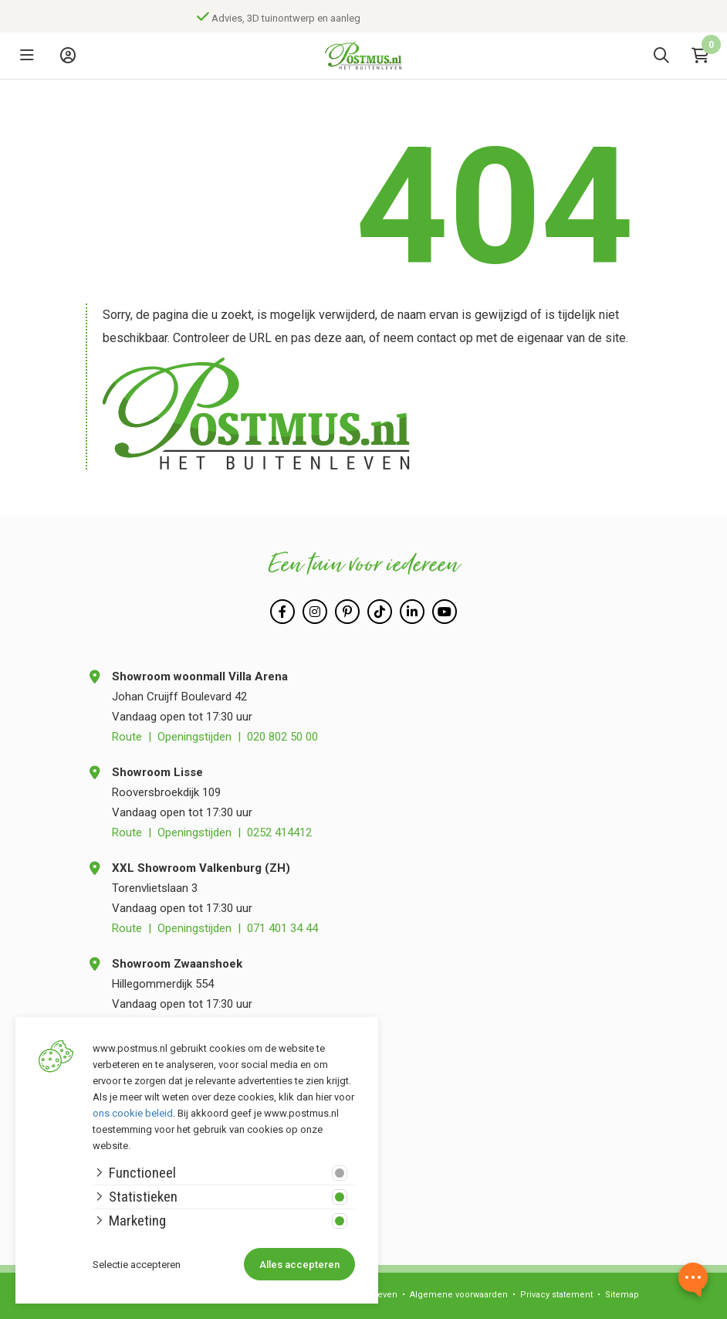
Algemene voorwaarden (459, 1295)
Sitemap (622, 1295)
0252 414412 (279, 832)
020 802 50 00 (282, 737)
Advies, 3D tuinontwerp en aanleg (294, 18)
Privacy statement (556, 1295)
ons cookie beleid (133, 1113)
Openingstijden (194, 737)
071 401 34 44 (282, 928)
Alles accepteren (299, 1264)
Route (127, 737)
